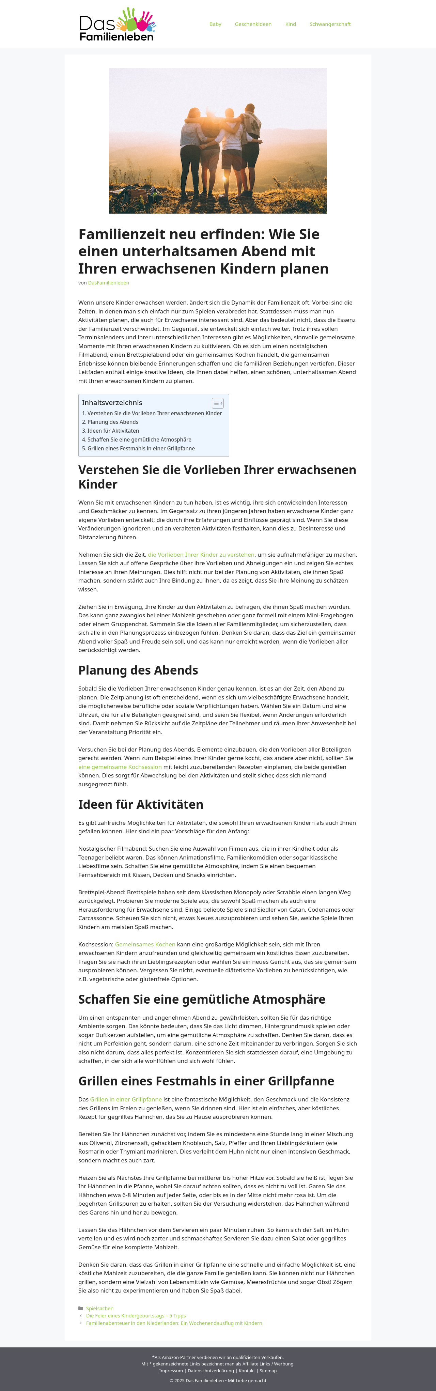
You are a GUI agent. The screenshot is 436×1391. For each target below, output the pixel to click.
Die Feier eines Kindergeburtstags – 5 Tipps (136, 1315)
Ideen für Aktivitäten (113, 430)
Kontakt (247, 1370)
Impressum (171, 1370)
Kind (290, 23)
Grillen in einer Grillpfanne (126, 1099)
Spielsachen (99, 1308)
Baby (215, 23)
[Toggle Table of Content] (214, 403)
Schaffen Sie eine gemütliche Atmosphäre (139, 439)
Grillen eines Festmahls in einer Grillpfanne (141, 448)
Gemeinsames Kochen (145, 944)
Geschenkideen (253, 23)
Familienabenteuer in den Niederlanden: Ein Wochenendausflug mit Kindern (174, 1323)
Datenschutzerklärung (211, 1370)
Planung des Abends (113, 421)
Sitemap (268, 1370)
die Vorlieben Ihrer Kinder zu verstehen (201, 554)
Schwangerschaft (330, 23)
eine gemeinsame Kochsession (120, 767)
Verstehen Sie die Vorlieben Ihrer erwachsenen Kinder (155, 413)
